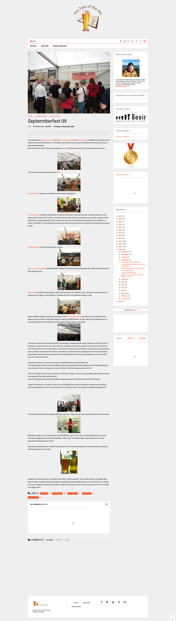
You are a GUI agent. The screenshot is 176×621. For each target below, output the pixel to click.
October (124, 257)
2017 (120, 227)
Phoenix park (81, 140)
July (122, 282)
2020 (120, 219)
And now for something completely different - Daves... (132, 275)
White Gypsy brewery (74, 316)
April (123, 290)
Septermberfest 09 (127, 270)
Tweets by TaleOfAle (122, 136)
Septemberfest (47, 140)
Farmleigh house (66, 140)
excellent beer (41, 116)
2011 (120, 244)
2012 (120, 241)
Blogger (134, 310)
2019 (120, 222)
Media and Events (60, 46)
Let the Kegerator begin (128, 272)
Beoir (119, 83)
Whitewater (32, 292)
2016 (120, 230)
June (123, 285)
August (123, 279)
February (124, 296)
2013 (120, 238)
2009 (120, 249)
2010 (120, 247)
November (125, 254)
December (124, 251)
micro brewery (55, 116)
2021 (120, 216)
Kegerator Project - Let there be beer (132, 268)
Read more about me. (123, 86)
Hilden (65, 148)
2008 (120, 301)
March (123, 293)
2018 (120, 224)
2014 (120, 235)
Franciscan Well (33, 247)
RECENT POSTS (122, 175)
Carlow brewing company (37, 268)
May (122, 287)
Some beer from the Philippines (131, 262)
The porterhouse (34, 215)
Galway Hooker (33, 193)
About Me (45, 46)
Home (33, 46)
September (125, 260)
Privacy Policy (76, 606)
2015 (120, 233)
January (124, 299)
